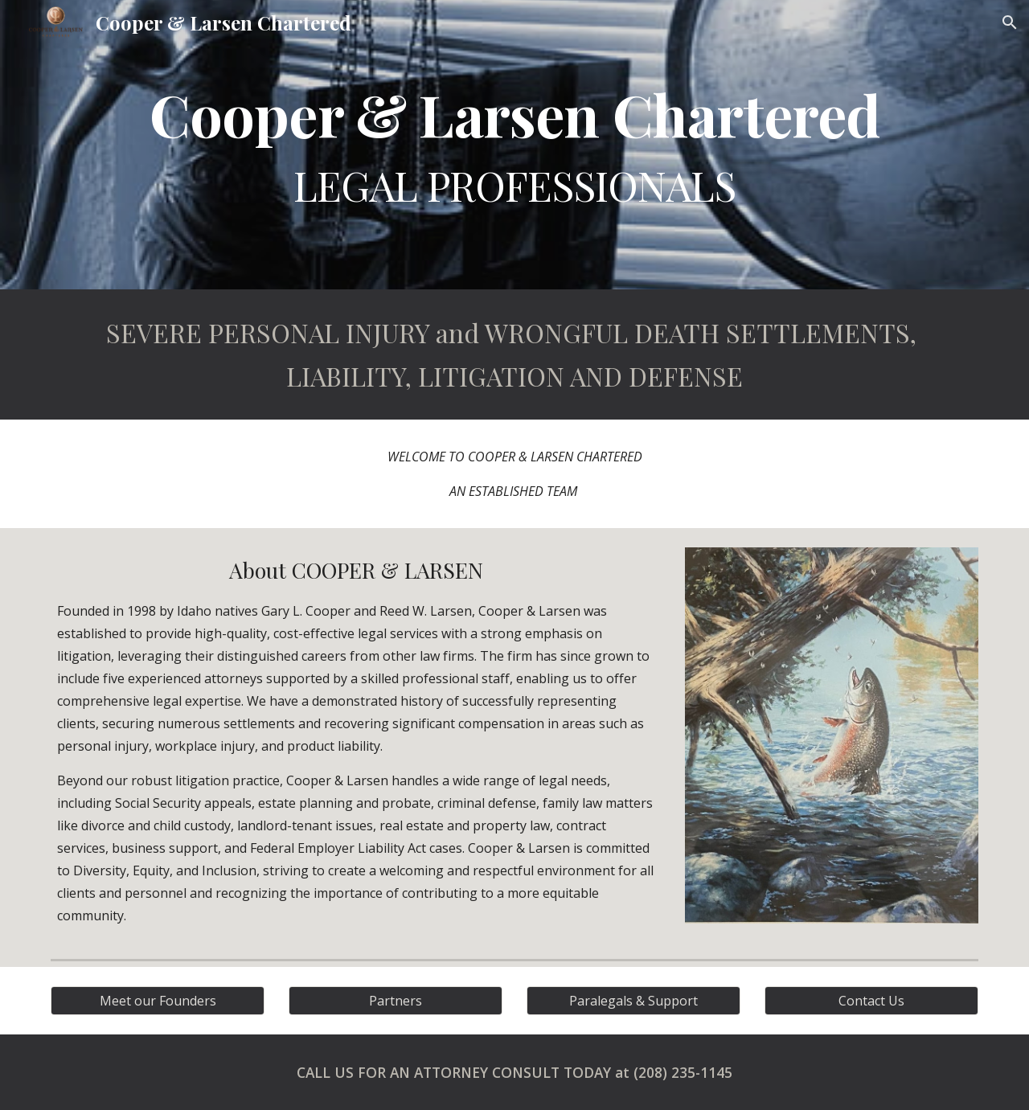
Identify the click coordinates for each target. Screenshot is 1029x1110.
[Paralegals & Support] (633, 1000)
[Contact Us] (871, 1000)
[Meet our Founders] (157, 1000)
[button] (1009, 22)
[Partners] (395, 1000)
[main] (514, 145)
